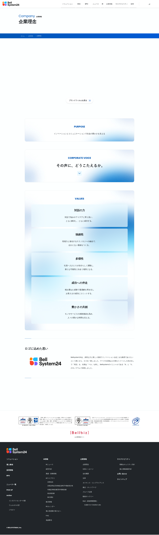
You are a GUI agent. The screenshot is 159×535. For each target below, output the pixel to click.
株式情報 (49, 502)
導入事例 (9, 465)
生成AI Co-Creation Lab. (92, 505)
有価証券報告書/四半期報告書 (57, 490)
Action (9, 495)
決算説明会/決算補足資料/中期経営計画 (60, 486)
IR (103, 4)
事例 (80, 4)
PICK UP (9, 490)
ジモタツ (12, 510)
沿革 (84, 478)
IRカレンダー (50, 507)
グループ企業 (87, 492)
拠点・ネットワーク (89, 487)
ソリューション (69, 4)
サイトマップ (122, 479)
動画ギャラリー (88, 497)
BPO (88, 4)
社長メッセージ (88, 469)
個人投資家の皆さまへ (53, 511)
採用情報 (9, 470)
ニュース (97, 4)
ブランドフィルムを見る (78, 100)
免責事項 (49, 520)
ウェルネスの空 (14, 505)
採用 (132, 4)
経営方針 (49, 469)
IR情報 (45, 459)
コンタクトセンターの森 (17, 501)
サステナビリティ (122, 4)
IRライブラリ (50, 478)
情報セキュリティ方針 (127, 465)
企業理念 (86, 465)
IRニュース (49, 465)
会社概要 (86, 474)
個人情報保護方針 (126, 469)
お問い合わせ (122, 474)
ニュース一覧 (11, 484)
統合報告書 (51, 494)
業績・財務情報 (51, 474)
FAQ (47, 516)
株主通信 (50, 498)
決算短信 (50, 482)
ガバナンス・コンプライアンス (93, 483)
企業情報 (110, 4)
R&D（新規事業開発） (90, 501)
